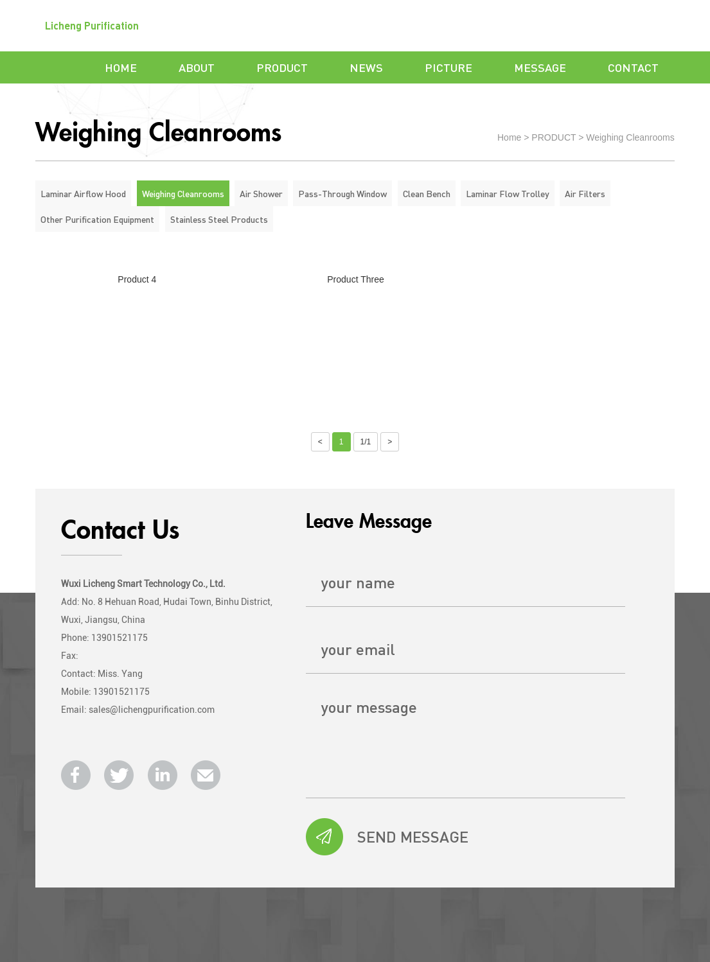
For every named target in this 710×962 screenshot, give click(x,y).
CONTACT (633, 67)
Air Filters (585, 193)
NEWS (366, 67)
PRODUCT (282, 67)
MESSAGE (540, 67)
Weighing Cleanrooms (630, 137)
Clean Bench (426, 193)
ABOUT (197, 67)
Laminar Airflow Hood (83, 193)
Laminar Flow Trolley (507, 193)
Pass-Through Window (342, 193)
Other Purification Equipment (97, 219)
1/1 (365, 441)
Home (509, 137)
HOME (121, 67)
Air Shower (261, 193)
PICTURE (448, 67)
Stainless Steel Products (219, 219)
